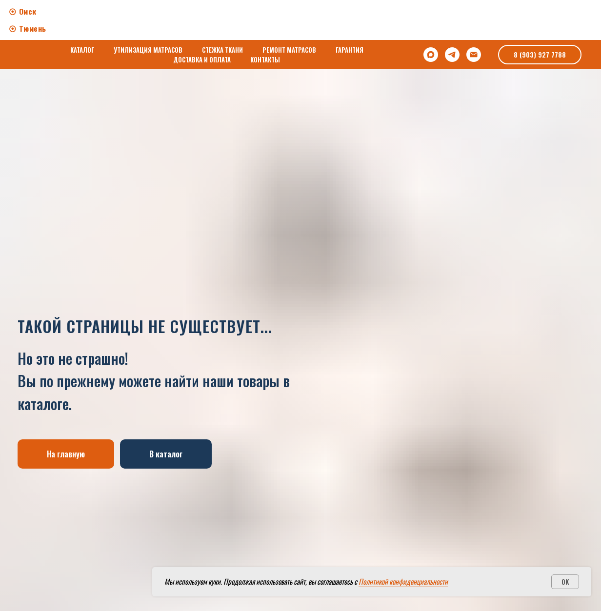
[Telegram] (452, 54)
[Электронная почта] (473, 54)
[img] (558, 25)
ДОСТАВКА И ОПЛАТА (202, 59)
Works (312, 18)
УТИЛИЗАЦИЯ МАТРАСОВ (148, 50)
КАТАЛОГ (82, 50)
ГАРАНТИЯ (349, 50)
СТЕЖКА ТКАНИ (222, 50)
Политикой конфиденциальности (403, 581)
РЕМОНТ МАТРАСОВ (289, 50)
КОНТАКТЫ (265, 59)
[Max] (430, 54)
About (274, 18)
